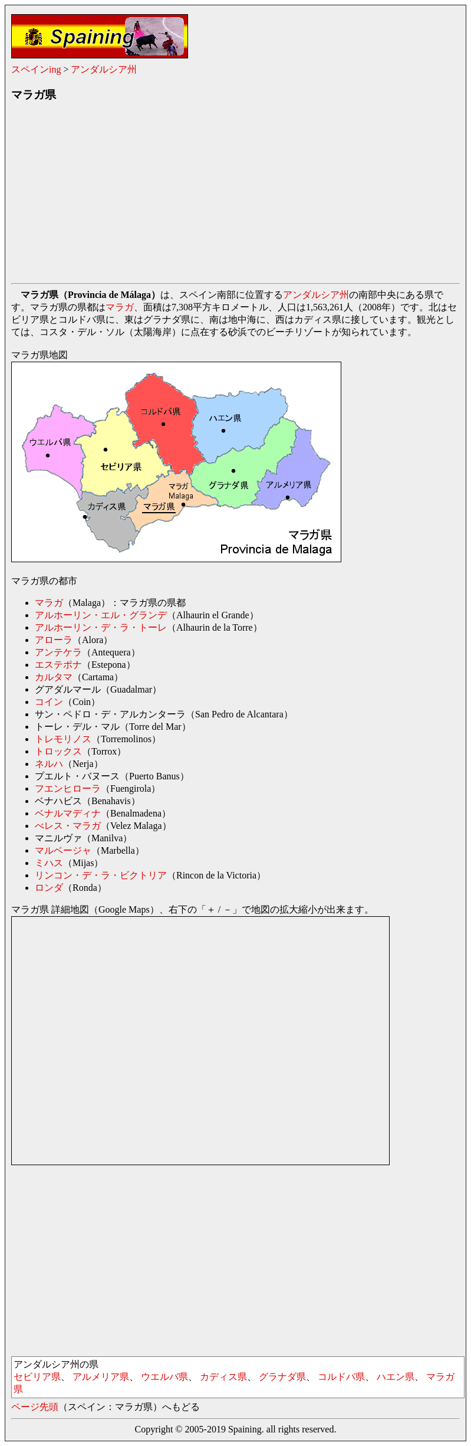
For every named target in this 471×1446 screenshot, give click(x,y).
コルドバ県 (341, 1377)
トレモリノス (63, 739)
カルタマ (54, 677)
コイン (49, 702)
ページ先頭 (34, 1407)
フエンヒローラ (68, 788)
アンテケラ (58, 652)
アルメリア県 (101, 1377)
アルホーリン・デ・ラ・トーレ (101, 627)
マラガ (120, 307)
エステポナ (58, 665)
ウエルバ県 (164, 1377)
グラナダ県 (282, 1377)
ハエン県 (395, 1377)
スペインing (36, 69)
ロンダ (49, 888)
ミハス (49, 863)
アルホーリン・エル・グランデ (101, 615)
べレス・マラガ (68, 826)
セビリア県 (37, 1377)
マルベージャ (63, 850)
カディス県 (223, 1377)
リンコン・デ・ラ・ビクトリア (101, 875)
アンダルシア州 (104, 69)
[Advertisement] (235, 195)
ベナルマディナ (68, 813)
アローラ (54, 640)
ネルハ (49, 764)
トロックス (58, 751)
